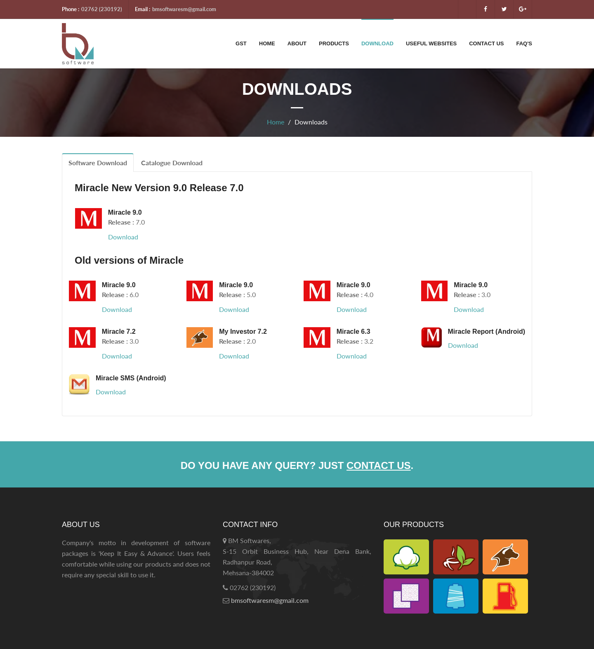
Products (334, 43)
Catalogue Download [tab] (172, 162)
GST (241, 43)
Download (377, 43)
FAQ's (524, 43)
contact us (378, 465)
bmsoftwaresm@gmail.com (184, 9)
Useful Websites (431, 43)
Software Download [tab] (97, 162)
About (297, 43)
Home (267, 43)
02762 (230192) (101, 9)
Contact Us (486, 43)
